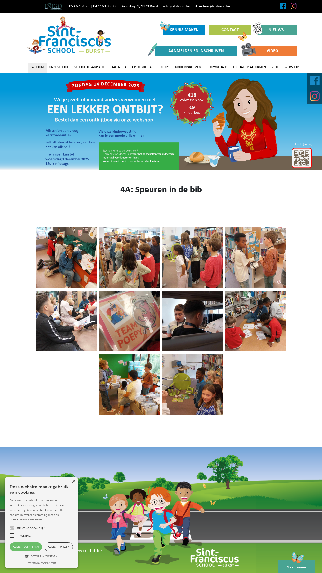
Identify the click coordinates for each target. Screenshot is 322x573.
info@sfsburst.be (176, 6)
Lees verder (36, 519)
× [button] (73, 481)
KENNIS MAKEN (181, 28)
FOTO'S (164, 67)
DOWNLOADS (218, 67)
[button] (41, 556)
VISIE (275, 67)
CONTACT (234, 31)
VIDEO (263, 51)
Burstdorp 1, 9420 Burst (139, 6)
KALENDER (118, 67)
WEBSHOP (292, 67)
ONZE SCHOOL (59, 67)
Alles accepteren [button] (26, 546)
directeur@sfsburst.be (212, 6)
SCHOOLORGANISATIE (89, 67)
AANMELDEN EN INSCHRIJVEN (189, 51)
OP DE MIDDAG (143, 67)
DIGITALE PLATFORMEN (249, 67)
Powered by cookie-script (41, 563)
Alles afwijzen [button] (59, 546)
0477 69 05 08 (104, 6)
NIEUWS (269, 30)
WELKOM (37, 67)
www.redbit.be (87, 550)
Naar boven (296, 564)
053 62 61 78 (79, 6)
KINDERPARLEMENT (189, 67)
